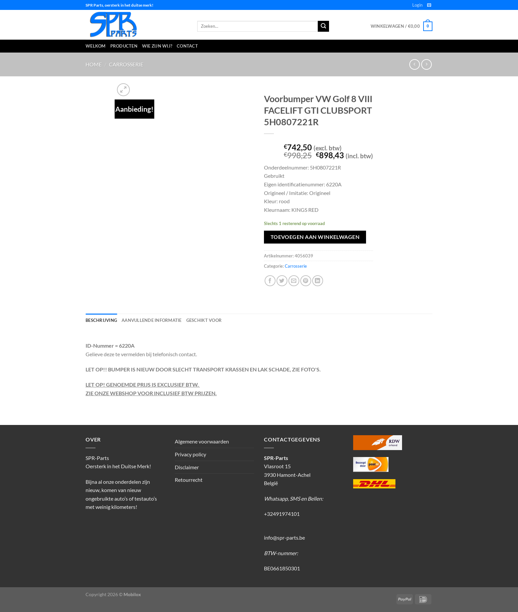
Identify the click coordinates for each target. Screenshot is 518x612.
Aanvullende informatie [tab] (152, 320)
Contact (187, 46)
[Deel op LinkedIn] (317, 280)
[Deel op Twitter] (282, 280)
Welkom (96, 46)
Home (94, 64)
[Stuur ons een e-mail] (429, 5)
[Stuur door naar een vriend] (293, 280)
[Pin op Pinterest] (305, 280)
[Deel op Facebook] (270, 280)
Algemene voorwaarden (202, 441)
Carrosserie (126, 64)
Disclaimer (187, 467)
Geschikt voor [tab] (204, 320)
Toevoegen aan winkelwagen (315, 237)
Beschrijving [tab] (101, 320)
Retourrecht (189, 480)
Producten (123, 46)
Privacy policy (190, 454)
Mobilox (132, 594)
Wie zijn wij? (157, 46)
